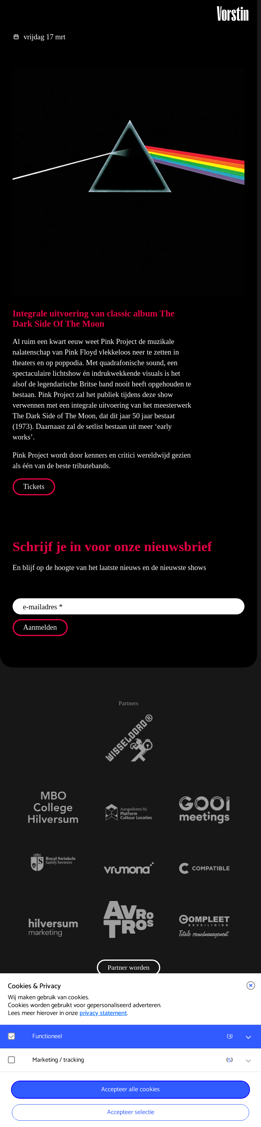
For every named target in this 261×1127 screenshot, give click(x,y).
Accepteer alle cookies (130, 1089)
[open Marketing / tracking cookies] (248, 1061)
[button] (250, 985)
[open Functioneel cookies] (248, 1037)
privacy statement (103, 1013)
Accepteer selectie (130, 1112)
